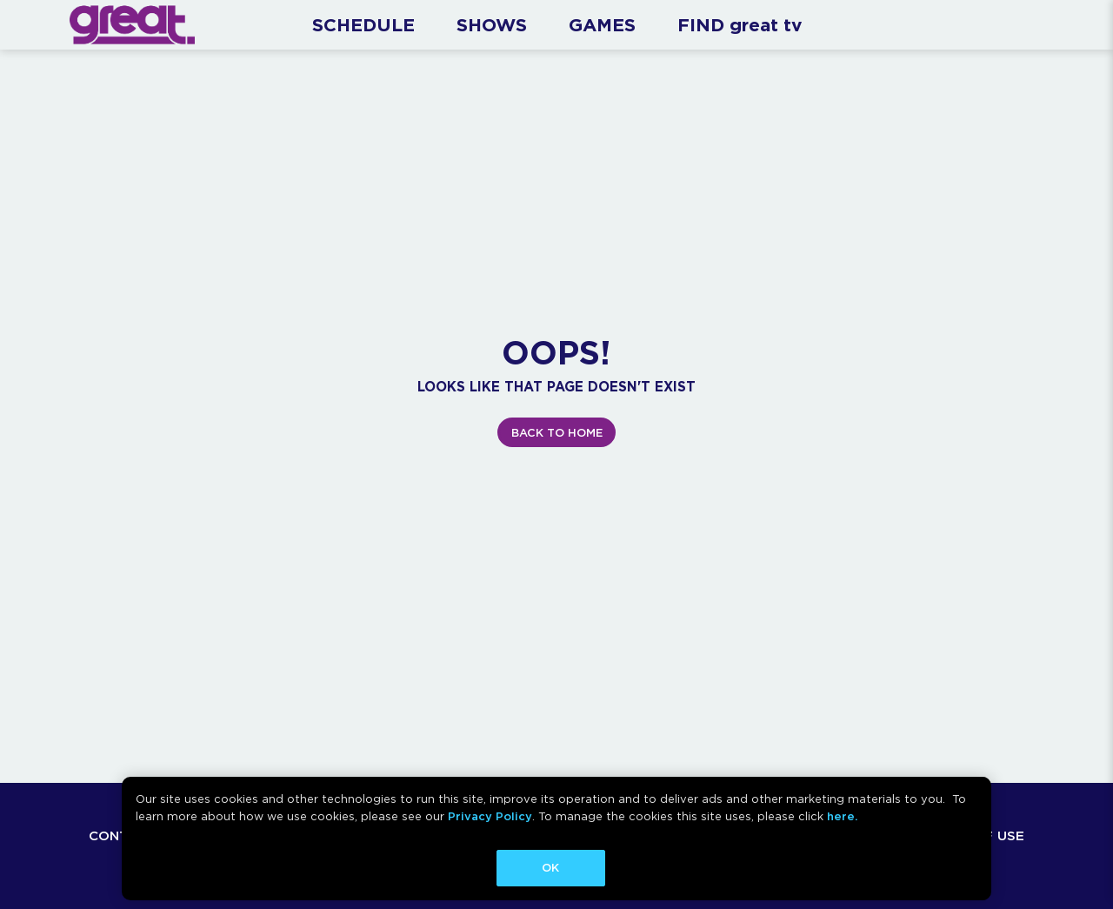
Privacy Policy (490, 816)
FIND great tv (739, 25)
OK (550, 867)
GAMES (602, 25)
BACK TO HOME (557, 432)
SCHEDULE (363, 25)
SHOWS (492, 25)
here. (842, 816)
